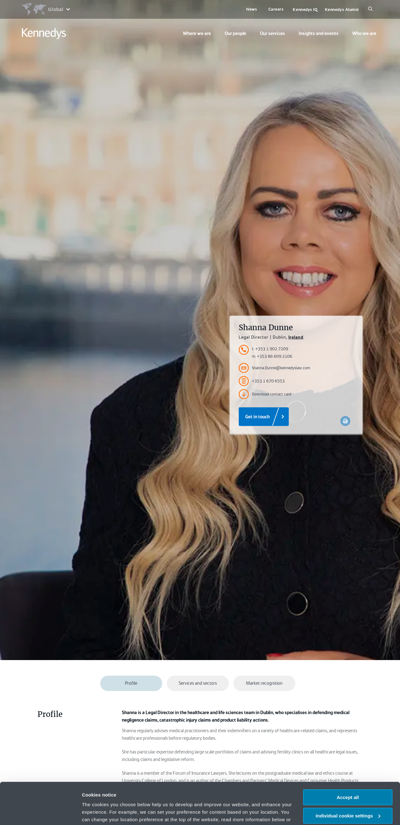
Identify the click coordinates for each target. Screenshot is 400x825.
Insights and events (318, 33)
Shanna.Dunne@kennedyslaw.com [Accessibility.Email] (274, 368)
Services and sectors (198, 683)
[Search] (370, 9)
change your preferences (111, 788)
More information (101, 812)
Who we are (364, 33)
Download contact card (265, 394)
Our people (235, 33)
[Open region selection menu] (46, 9)
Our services (272, 33)
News (251, 9)
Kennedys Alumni (342, 9)
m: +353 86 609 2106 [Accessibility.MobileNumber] (272, 356)
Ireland (295, 337)
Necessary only (348, 795)
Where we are (197, 33)
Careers (276, 9)
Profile (131, 683)
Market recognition (264, 683)
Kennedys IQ (305, 9)
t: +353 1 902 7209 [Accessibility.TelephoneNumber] (270, 348)
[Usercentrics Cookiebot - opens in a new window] (40, 813)
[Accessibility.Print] (345, 421)
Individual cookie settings (348, 776)
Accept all (348, 758)
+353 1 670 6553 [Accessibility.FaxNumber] (262, 381)
